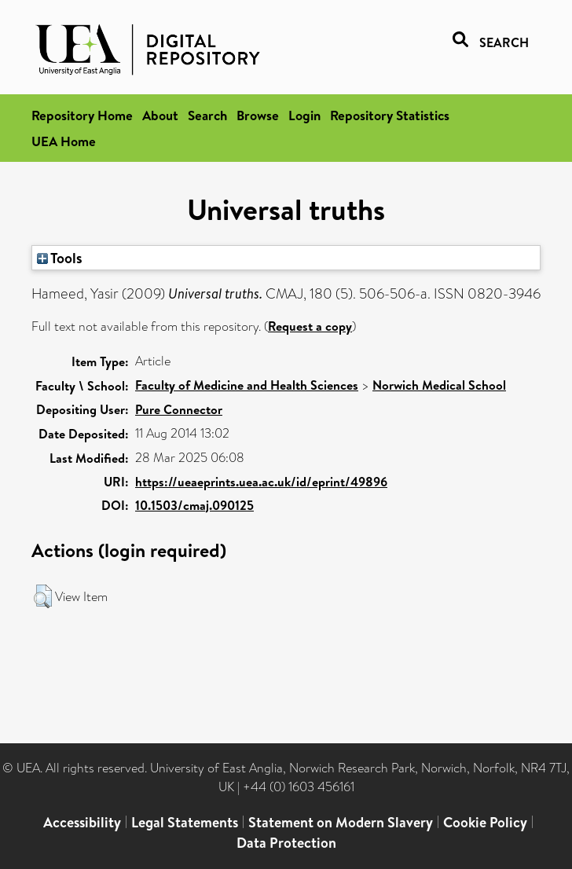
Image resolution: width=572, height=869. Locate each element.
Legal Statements (184, 822)
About (160, 115)
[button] (43, 596)
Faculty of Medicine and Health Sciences (246, 385)
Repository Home (82, 115)
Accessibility (82, 822)
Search (207, 115)
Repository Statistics (389, 115)
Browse (257, 115)
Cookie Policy (485, 822)
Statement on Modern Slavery (340, 822)
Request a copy (310, 326)
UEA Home (63, 141)
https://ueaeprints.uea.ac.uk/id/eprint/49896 (261, 481)
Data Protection (286, 842)
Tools (59, 258)
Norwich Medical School (439, 385)
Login (304, 115)
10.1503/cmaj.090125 (194, 505)
